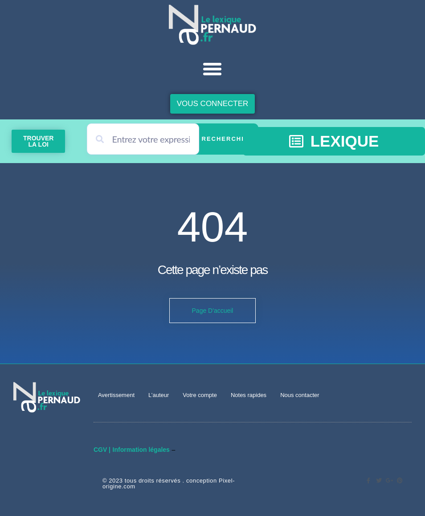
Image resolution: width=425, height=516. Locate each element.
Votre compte (200, 395)
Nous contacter (299, 395)
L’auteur (158, 395)
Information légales (141, 449)
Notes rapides (248, 395)
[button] (212, 69)
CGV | (102, 449)
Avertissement (116, 395)
